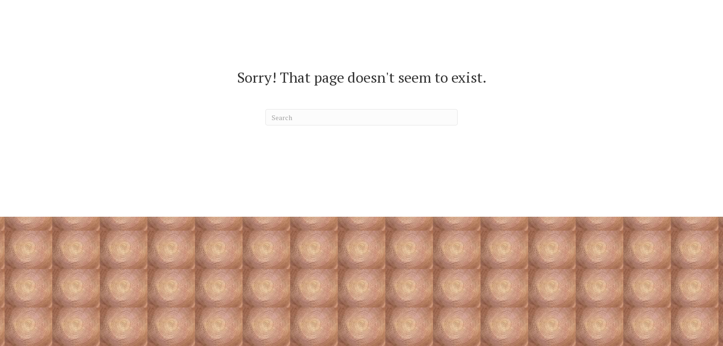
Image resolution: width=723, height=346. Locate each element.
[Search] (361, 117)
